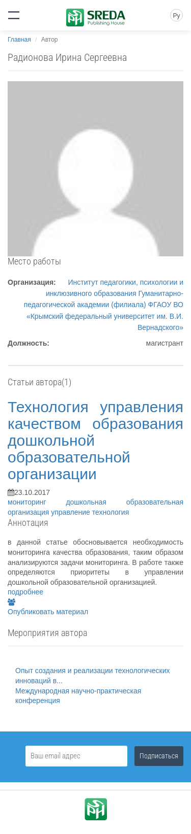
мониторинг (37, 502)
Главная (19, 39)
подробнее (25, 592)
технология (110, 512)
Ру (176, 15)
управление (71, 512)
